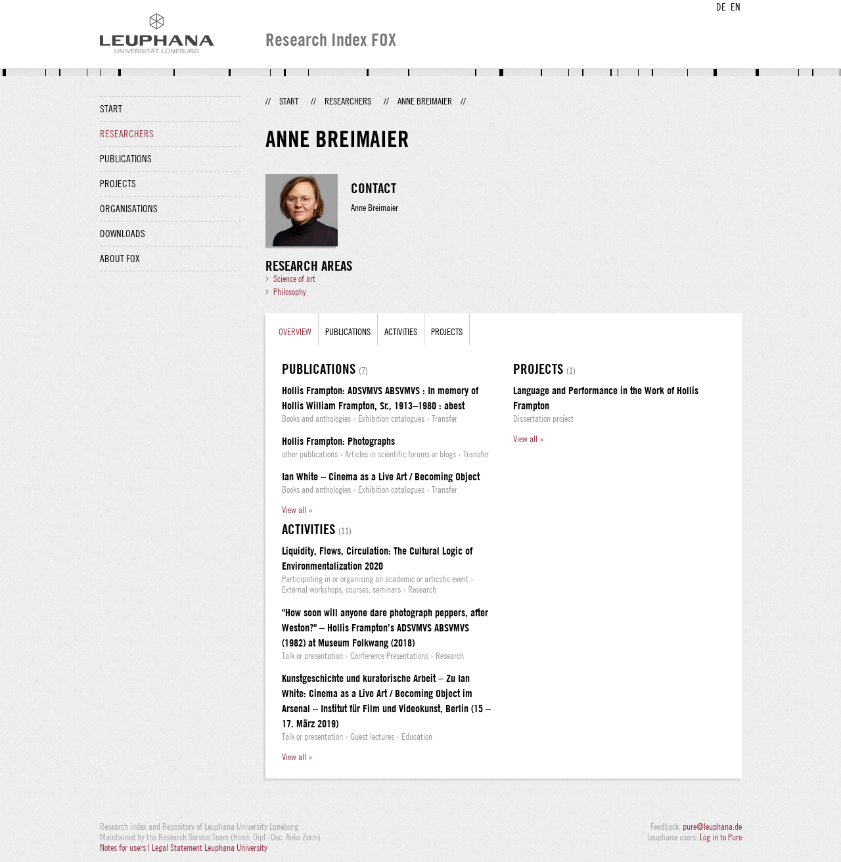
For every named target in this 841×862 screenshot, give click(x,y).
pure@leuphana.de (712, 826)
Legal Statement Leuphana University (209, 847)
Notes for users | (126, 847)
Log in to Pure (721, 837)
